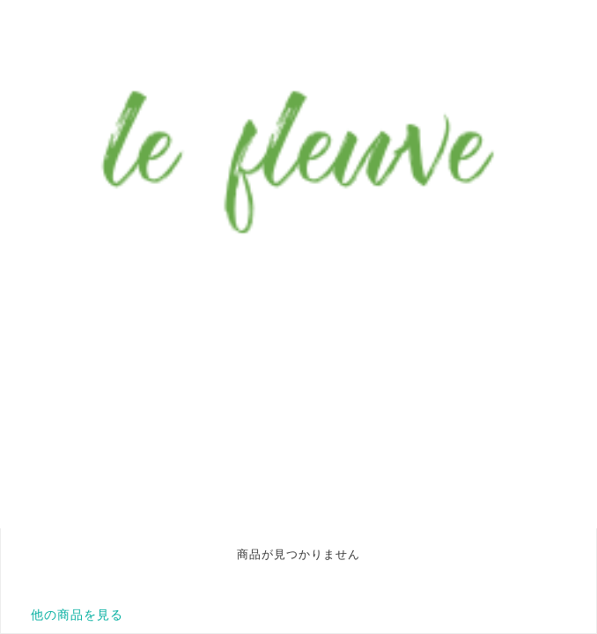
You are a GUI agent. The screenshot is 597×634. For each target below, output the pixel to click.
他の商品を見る (77, 615)
